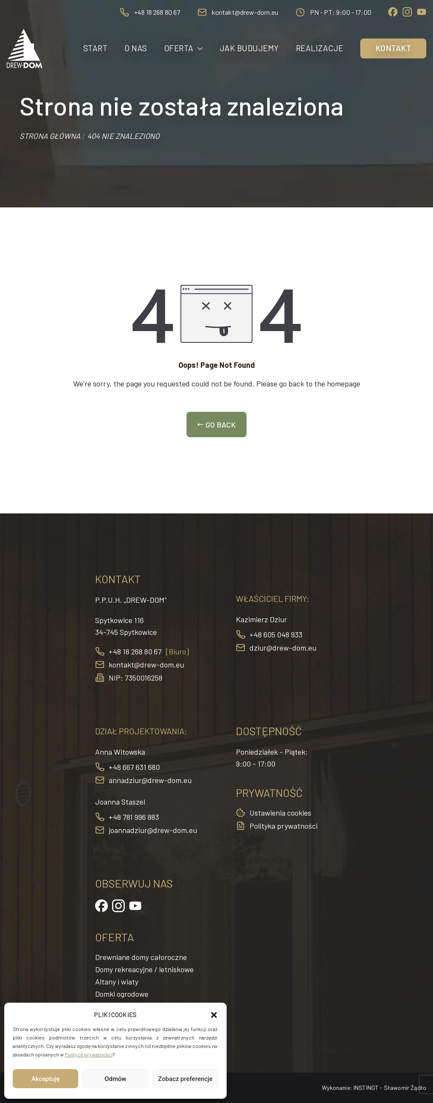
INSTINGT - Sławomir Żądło (390, 1087)
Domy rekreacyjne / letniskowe (144, 969)
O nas (135, 48)
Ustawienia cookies (280, 812)
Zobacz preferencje (185, 1079)
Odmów (115, 1079)
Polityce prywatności (88, 1054)
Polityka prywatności (283, 825)
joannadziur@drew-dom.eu (153, 830)
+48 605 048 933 (275, 634)
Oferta (183, 48)
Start (95, 48)
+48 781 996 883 (134, 817)
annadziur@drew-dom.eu (150, 780)
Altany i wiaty (116, 981)
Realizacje (319, 48)
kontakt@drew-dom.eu (245, 12)
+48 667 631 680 (134, 767)
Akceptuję (45, 1079)
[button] (214, 1015)
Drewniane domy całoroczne (141, 957)
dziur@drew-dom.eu (282, 647)
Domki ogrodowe (121, 993)
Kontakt (393, 48)
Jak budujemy (249, 48)
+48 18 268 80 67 (157, 12)
